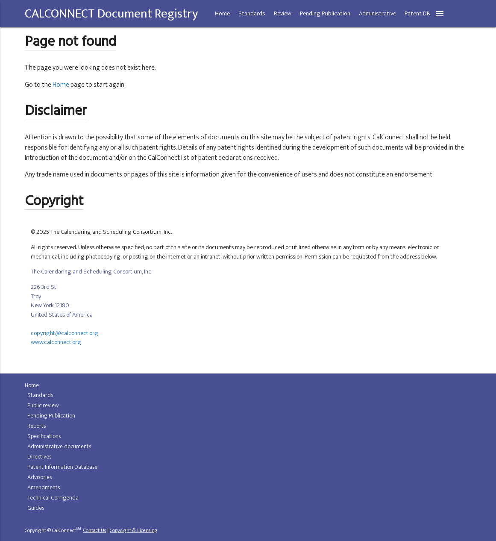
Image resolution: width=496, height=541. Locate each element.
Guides (35, 508)
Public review (43, 405)
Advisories (39, 477)
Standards (251, 14)
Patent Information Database (62, 467)
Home (222, 14)
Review (282, 14)
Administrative (377, 14)
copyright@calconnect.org (64, 333)
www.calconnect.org (56, 342)
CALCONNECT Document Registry (111, 13)
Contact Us (94, 530)
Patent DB (417, 14)
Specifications (44, 436)
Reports (36, 426)
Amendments (43, 487)
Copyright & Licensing (134, 530)
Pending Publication (325, 14)
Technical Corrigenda (53, 498)
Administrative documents (59, 446)
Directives (39, 457)
